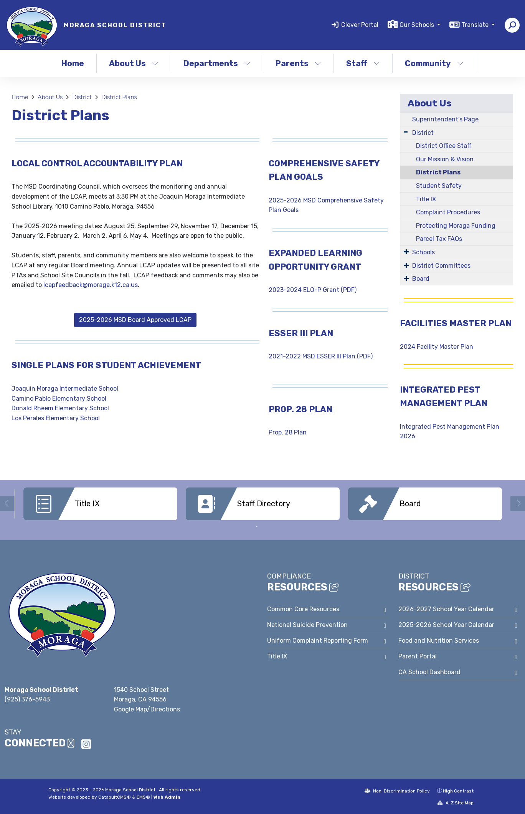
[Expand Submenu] (405, 132)
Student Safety (439, 185)
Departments (217, 63)
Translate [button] (475, 24)
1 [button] (257, 526)
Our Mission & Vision (445, 159)
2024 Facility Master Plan (437, 346)
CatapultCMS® (114, 796)
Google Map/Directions (147, 708)
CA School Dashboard (429, 671)
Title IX (426, 199)
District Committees (441, 265)
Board (420, 278)
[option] (100, 503)
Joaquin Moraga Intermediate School (65, 388)
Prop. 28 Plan (288, 432)
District (82, 97)
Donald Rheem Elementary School (60, 408)
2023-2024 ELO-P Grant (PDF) (313, 289)
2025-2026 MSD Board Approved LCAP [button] (135, 319)
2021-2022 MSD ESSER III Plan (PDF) (321, 356)
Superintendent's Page (445, 119)
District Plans (119, 97)
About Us (133, 63)
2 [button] (268, 526)
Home (72, 63)
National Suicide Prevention (307, 624)
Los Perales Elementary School (56, 418)
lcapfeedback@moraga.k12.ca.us (90, 284)
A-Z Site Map (456, 802)
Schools (423, 252)
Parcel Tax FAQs (439, 238)
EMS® (143, 796)
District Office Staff (443, 145)
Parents (298, 63)
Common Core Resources (303, 608)
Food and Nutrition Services (438, 639)
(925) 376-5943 (27, 698)
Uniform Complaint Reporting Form (317, 639)
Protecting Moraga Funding (455, 225)
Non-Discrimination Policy (397, 790)
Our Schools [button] (418, 24)
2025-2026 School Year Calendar (446, 624)
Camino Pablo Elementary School (59, 398)
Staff (363, 63)
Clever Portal (359, 24)
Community (434, 63)
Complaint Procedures (448, 212)
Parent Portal (417, 655)
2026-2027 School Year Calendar (446, 608)
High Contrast (458, 790)
